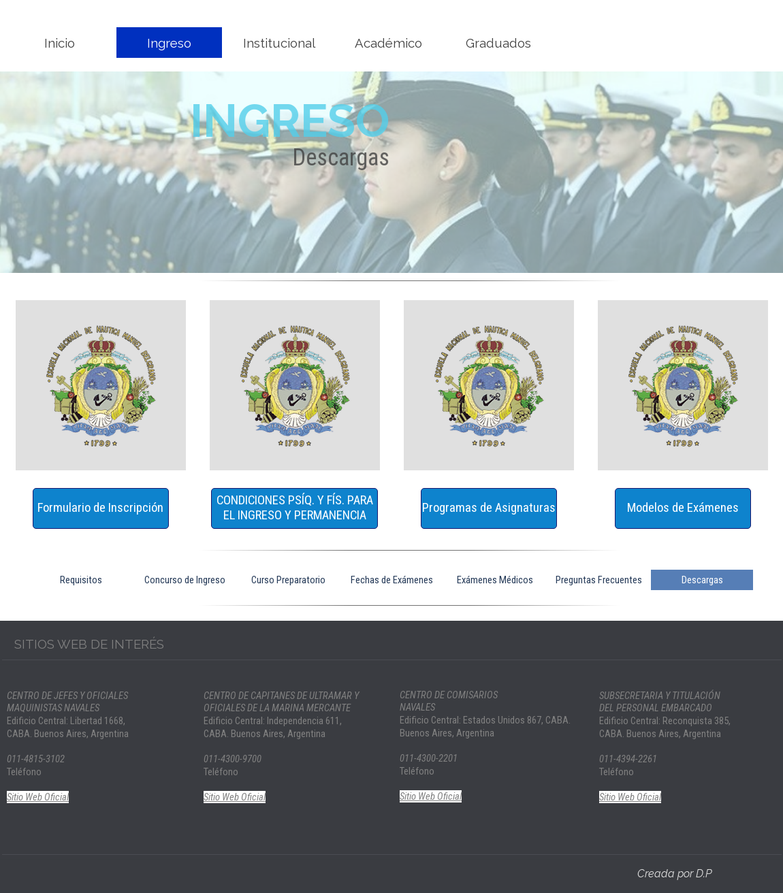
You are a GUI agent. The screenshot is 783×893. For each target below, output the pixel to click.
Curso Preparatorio (288, 580)
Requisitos (81, 580)
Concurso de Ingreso (184, 580)
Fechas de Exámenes (392, 580)
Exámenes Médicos (495, 580)
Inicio (59, 42)
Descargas (702, 580)
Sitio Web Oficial (38, 797)
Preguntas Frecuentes (599, 580)
